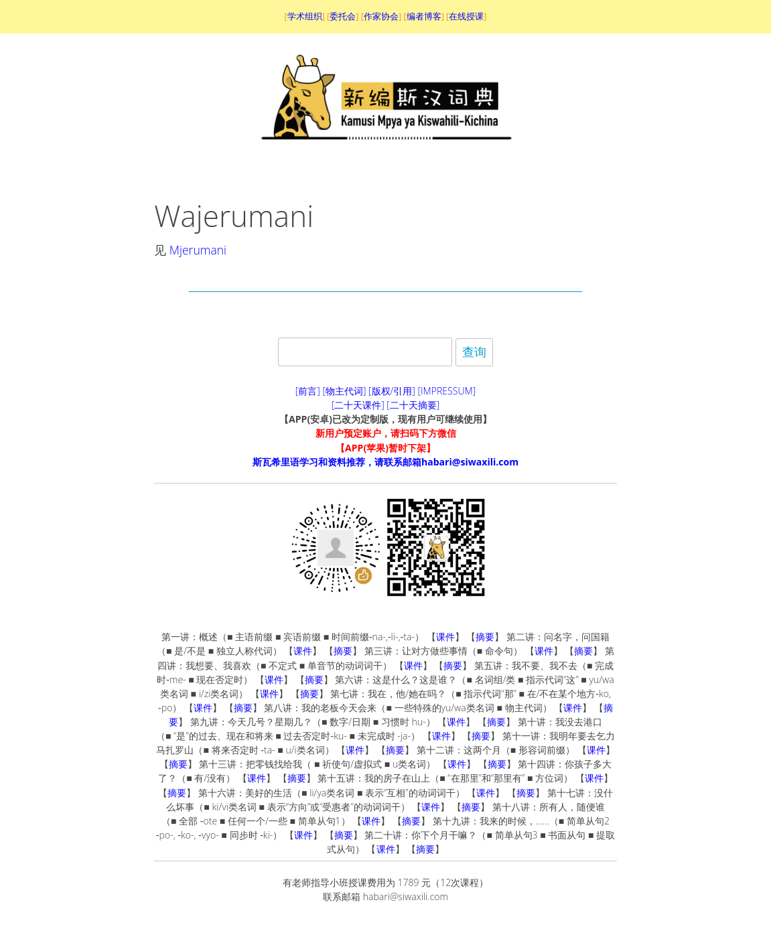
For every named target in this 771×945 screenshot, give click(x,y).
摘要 (485, 636)
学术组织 (304, 16)
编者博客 (424, 16)
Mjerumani (197, 250)
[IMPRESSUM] (447, 390)
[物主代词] (344, 390)
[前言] (307, 390)
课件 (445, 636)
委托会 (343, 16)
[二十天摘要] (413, 404)
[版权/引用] (391, 390)
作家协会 (381, 16)
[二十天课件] (358, 404)
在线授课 (466, 16)
